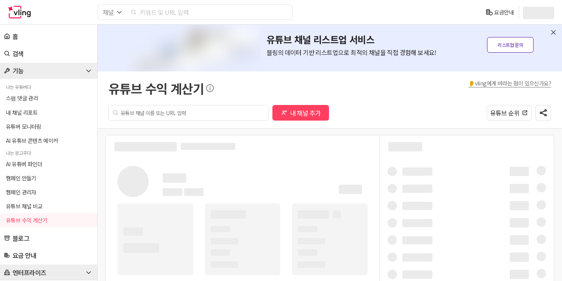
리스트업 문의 (510, 44)
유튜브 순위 (509, 112)
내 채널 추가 (301, 112)
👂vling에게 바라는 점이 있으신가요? (509, 83)
